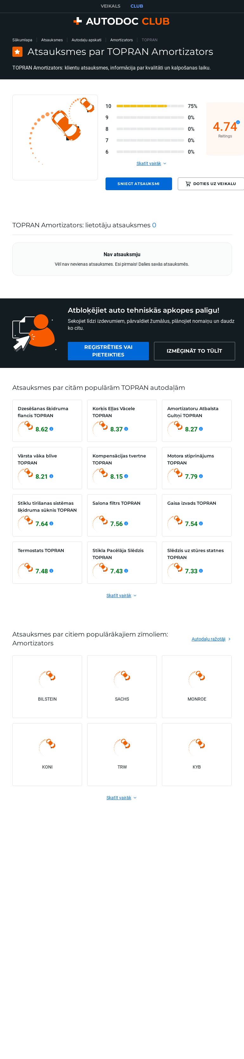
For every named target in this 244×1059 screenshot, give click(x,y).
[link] (108, 351)
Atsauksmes (52, 39)
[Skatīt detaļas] (238, 122)
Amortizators (121, 39)
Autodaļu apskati (86, 39)
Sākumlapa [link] (22, 39)
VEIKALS (110, 6)
